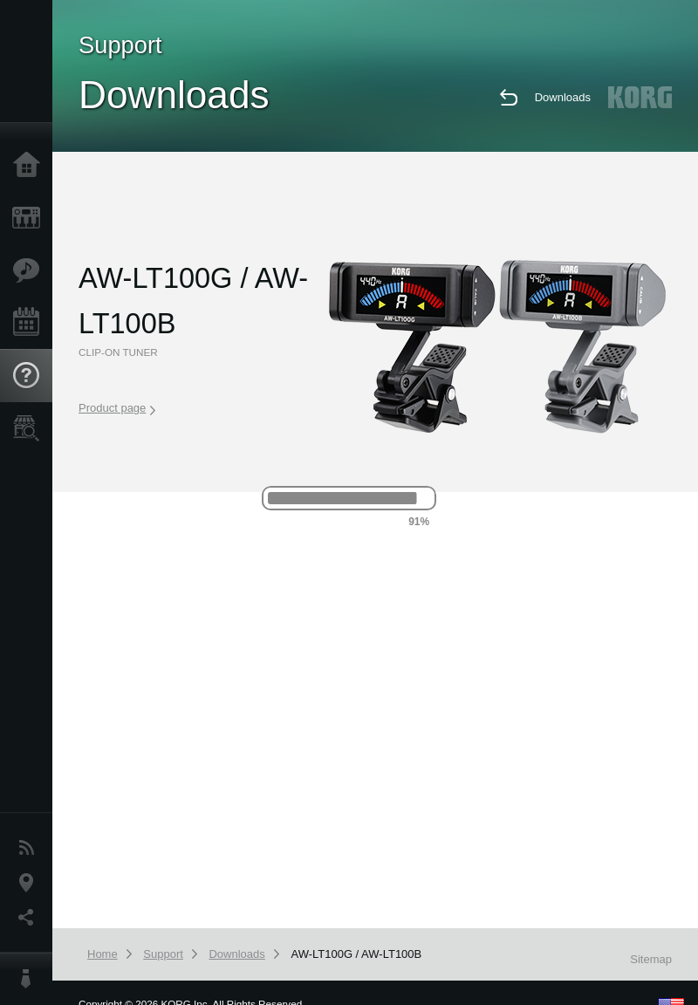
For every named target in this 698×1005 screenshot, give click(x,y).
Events (30, 323)
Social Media (30, 917)
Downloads (563, 97)
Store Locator (30, 428)
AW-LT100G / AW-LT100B (356, 954)
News (30, 848)
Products (30, 218)
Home (30, 166)
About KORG (30, 979)
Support (30, 376)
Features (30, 270)
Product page (117, 408)
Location (30, 882)
